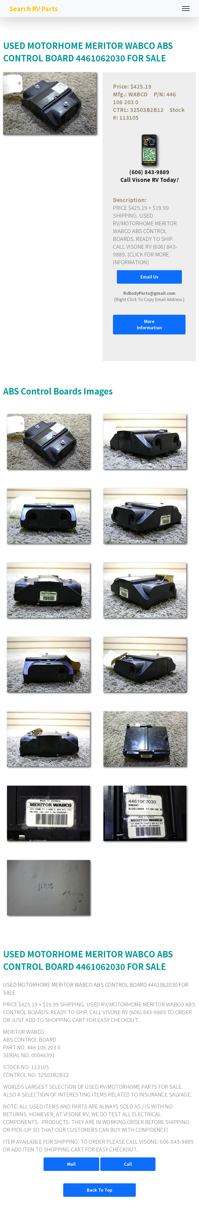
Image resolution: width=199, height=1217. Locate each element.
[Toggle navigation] (186, 8)
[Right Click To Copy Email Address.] (149, 296)
